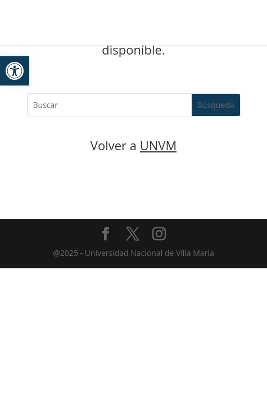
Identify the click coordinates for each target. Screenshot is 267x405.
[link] (14, 71)
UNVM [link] (158, 145)
